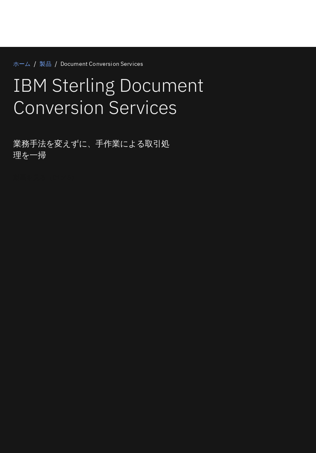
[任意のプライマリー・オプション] (45, 177)
